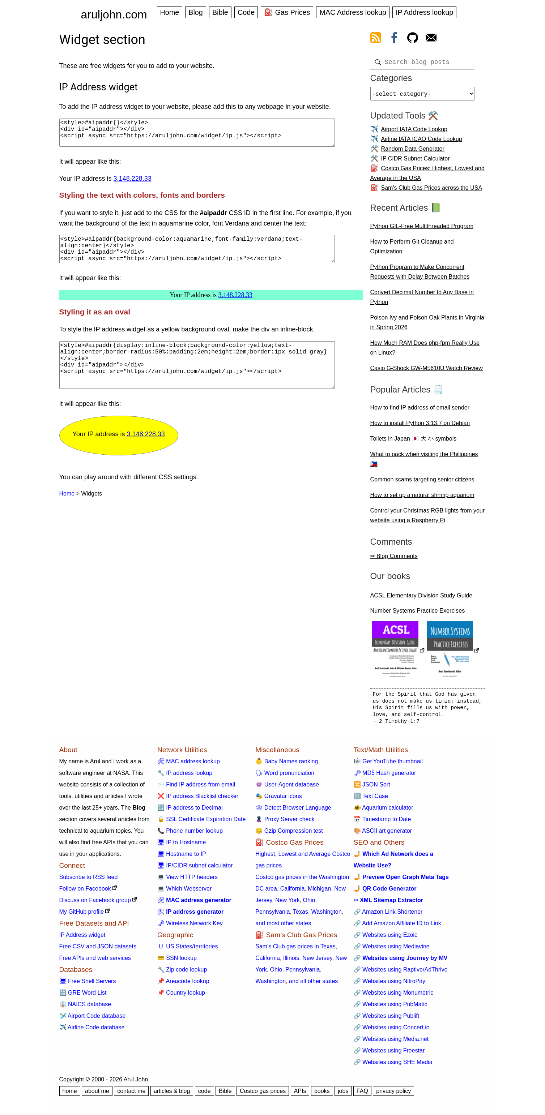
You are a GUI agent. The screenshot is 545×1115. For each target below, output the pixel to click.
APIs (300, 1094)
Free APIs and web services (95, 961)
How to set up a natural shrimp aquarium (422, 498)
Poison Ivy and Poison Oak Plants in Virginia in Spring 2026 (427, 325)
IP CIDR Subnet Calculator (415, 161)
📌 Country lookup (181, 995)
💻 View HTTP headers (187, 880)
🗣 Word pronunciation (284, 776)
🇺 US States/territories (187, 949)
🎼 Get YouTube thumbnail (388, 764)
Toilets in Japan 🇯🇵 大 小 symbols (413, 441)
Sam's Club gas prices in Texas (295, 949)
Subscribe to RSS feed (88, 880)
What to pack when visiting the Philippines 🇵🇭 (424, 462)
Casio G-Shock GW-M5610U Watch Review (426, 371)
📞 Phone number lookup (190, 834)
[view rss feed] (375, 39)
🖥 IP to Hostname (181, 845)
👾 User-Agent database (287, 787)
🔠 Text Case (371, 799)
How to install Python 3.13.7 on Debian (420, 426)
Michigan (319, 891)
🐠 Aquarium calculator (383, 810)
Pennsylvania (272, 915)
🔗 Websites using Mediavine (392, 949)
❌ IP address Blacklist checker (197, 799)
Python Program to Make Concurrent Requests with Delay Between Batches (420, 275)
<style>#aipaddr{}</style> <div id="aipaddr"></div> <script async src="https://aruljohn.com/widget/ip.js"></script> (197, 136)
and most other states (283, 926)
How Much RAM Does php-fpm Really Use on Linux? (425, 351)
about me (97, 1094)
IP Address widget (82, 938)
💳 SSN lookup (177, 961)
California (292, 891)
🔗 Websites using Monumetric (394, 995)
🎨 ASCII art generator (383, 834)
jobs (343, 1094)
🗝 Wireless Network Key (190, 926)
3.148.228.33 (133, 184)
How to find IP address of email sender (420, 410)
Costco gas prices (263, 1094)
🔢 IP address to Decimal (190, 810)
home (70, 1094)
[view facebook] (394, 39)
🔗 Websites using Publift (387, 1019)
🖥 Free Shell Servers (87, 984)
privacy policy (393, 1094)
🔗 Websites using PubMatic (390, 1007)
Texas (300, 915)
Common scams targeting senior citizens (422, 482)
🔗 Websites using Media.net (391, 1042)
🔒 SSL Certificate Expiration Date (201, 822)
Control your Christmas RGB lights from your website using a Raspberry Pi (427, 518)
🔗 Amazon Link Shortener (388, 915)
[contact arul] (431, 39)
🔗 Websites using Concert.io (392, 1030)
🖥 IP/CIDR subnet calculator (195, 868)
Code (246, 12)
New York (287, 903)
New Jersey (317, 961)
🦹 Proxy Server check (284, 822)
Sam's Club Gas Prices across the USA (431, 191)
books (322, 1094)
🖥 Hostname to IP (181, 857)
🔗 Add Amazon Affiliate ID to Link (397, 926)
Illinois (291, 961)
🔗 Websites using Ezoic (385, 938)
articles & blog (172, 1094)
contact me (131, 1094)
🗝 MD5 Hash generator (385, 776)
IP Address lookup (424, 12)
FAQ (362, 1094)
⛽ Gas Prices (287, 12)
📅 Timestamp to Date (382, 822)
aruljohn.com (114, 14)
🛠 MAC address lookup (188, 764)
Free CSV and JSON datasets (97, 949)
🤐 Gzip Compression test (289, 834)
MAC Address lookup (352, 12)
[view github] (412, 39)
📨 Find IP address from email (196, 787)
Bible (220, 12)
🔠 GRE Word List (83, 995)
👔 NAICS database (85, 1007)
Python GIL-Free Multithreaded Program (421, 229)
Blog (195, 12)
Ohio (309, 903)
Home (169, 12)
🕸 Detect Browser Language (293, 810)
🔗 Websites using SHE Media (393, 1065)
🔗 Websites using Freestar (389, 1053)
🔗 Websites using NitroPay (389, 984)
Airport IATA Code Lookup (414, 132)
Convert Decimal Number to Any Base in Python (422, 300)
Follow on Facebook (85, 891)
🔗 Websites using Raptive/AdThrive (401, 972)
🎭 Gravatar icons (278, 799)
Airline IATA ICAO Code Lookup (421, 142)
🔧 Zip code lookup (182, 972)
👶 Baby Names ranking (286, 764)
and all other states (313, 984)
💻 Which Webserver (184, 891)
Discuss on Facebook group (95, 903)
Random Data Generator (412, 152)
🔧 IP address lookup (184, 776)
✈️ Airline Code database (92, 1030)
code (204, 1094)
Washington (326, 915)
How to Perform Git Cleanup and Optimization (412, 249)
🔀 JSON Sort (372, 787)
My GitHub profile (81, 915)
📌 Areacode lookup (183, 984)
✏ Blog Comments (394, 559)
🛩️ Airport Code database (92, 1019)
